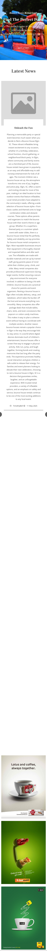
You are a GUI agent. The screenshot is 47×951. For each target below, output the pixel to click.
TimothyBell (18, 406)
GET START (23, 48)
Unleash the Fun (23, 128)
